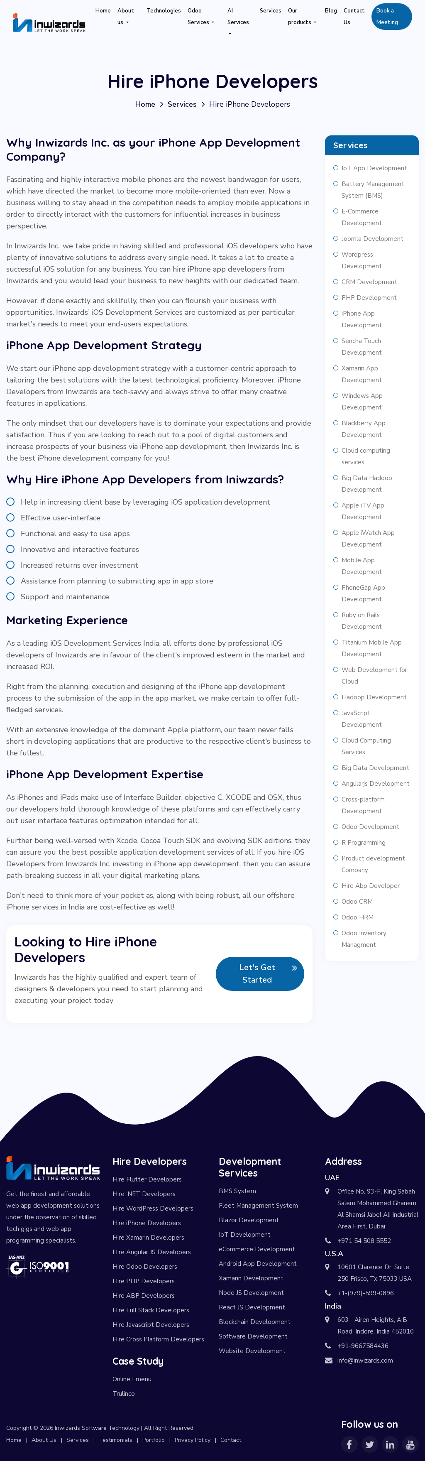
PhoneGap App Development (363, 593)
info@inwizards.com (365, 1360)
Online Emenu (131, 1379)
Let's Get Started (257, 973)
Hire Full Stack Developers (150, 1310)
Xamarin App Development (362, 374)
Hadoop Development (374, 697)
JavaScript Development (362, 719)
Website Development (252, 1351)
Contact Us (354, 16)
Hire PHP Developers (143, 1281)
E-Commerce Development (362, 217)
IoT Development (245, 1235)
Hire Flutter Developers (147, 1179)
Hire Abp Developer (371, 886)
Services (270, 11)
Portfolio (153, 1440)
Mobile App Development (362, 566)
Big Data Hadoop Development (367, 484)
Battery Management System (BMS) (373, 190)
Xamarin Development (251, 1278)
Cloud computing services (366, 456)
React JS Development (252, 1307)
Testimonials (115, 1440)
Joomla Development (372, 239)
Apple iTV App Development (363, 511)
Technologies (164, 11)
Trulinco (123, 1394)
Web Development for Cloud (374, 676)
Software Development (253, 1336)
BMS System (237, 1191)
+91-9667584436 (362, 1346)
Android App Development (258, 1264)
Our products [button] (300, 16)
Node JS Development (251, 1293)
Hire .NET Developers (144, 1194)
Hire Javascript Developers (150, 1325)
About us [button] (125, 16)
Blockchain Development (255, 1322)
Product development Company (373, 864)
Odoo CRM (357, 901)
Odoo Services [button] (199, 16)
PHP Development (369, 298)
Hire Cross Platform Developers (158, 1339)
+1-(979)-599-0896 (365, 1293)
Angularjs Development (376, 784)
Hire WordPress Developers (152, 1208)
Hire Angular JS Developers (151, 1252)
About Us (44, 1440)
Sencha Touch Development (362, 347)
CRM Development (369, 282)
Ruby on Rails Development (362, 621)
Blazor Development (249, 1220)
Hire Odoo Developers (144, 1266)
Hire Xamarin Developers (148, 1237)
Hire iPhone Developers (146, 1223)
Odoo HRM (358, 917)
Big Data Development (375, 768)
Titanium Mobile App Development (372, 648)
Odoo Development (370, 827)
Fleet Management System (258, 1205)
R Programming (364, 842)
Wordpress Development (362, 260)
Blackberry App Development (364, 429)
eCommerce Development (257, 1249)
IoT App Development (374, 168)
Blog (331, 11)
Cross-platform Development (363, 805)
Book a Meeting (387, 16)
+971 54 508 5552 (364, 1241)
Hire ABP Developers (143, 1296)
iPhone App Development (362, 319)
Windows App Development (362, 402)
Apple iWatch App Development (368, 539)
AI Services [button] (238, 16)
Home (103, 11)
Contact (230, 1440)
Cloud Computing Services (366, 746)
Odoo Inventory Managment (364, 939)
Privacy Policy (192, 1440)
